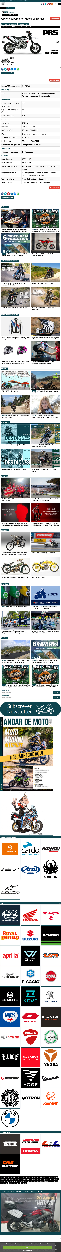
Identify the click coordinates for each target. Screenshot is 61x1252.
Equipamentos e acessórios (10, 314)
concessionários (36, 8)
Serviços (23, 1183)
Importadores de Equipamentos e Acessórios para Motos (27, 1181)
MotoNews (5, 207)
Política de (27, 1250)
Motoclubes (4, 1183)
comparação (11, 12)
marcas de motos (28, 8)
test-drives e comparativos (7, 10)
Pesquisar (56, 692)
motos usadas (19, 8)
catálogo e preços (11, 8)
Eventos (4, 638)
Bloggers (12, 1183)
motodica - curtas (19, 10)
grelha (6, 12)
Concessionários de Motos (12, 1179)
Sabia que (4, 530)
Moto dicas (5, 584)
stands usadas (45, 8)
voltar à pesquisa (28, 15)
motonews (51, 8)
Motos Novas (26, 1177)
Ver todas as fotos (13, 24)
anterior (21, 15)
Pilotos (18, 1183)
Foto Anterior (4, 24)
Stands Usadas (26, 1179)
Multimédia (5, 422)
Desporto (4, 476)
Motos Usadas (5, 1177)
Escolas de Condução (51, 1181)
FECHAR (27, 1247)
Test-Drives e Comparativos (9, 261)
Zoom (27, 24)
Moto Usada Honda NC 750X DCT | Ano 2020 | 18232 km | (30, 1211)
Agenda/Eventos (15, 1177)
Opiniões (4, 368)
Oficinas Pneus (48, 1179)
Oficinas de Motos (37, 1179)
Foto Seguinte (21, 24)
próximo (35, 15)
